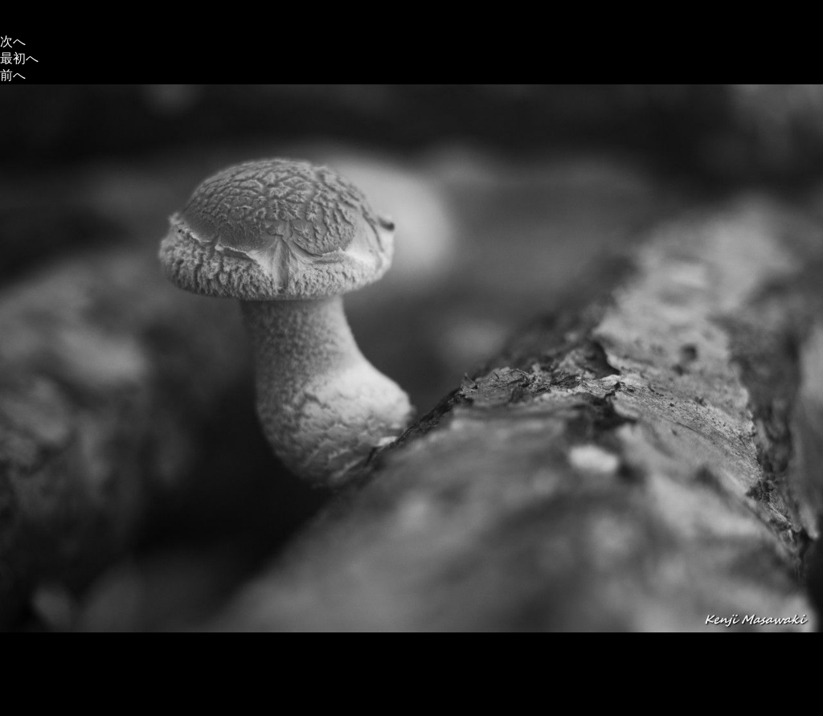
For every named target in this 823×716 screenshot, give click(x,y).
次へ (13, 41)
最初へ (19, 58)
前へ (13, 75)
